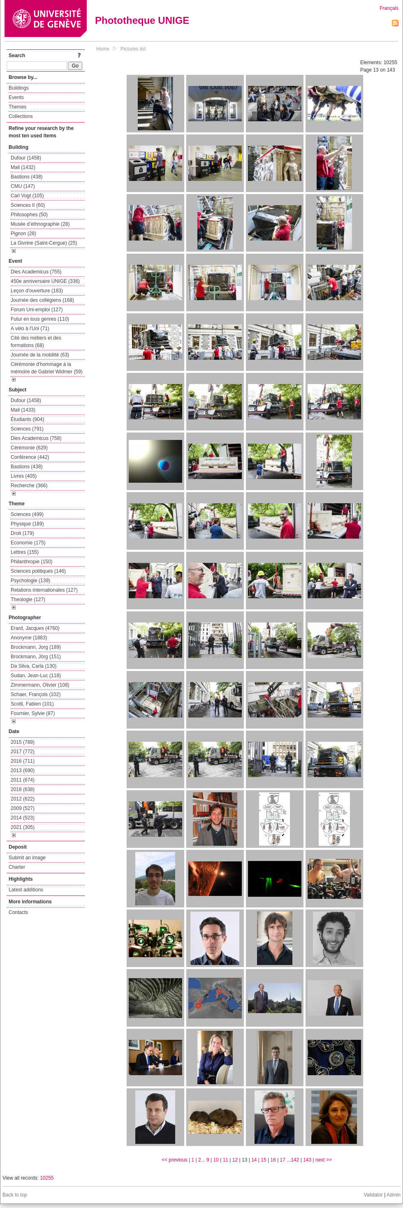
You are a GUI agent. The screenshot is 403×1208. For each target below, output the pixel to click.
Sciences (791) (27, 429)
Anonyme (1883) (29, 638)
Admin (394, 1195)
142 (295, 1160)
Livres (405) (24, 476)
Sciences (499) (27, 514)
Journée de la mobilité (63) (40, 355)
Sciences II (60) (28, 205)
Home (102, 49)
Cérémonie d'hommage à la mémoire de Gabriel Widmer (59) (47, 368)
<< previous (175, 1160)
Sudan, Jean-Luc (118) (36, 675)
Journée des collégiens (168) (42, 300)
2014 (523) (23, 818)
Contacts (18, 912)
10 (216, 1160)
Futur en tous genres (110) (40, 319)
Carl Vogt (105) (27, 196)
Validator (373, 1195)
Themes (17, 107)
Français (389, 8)
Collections (21, 116)
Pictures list (133, 49)
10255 (46, 1178)
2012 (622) (23, 799)
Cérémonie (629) (29, 448)
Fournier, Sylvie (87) (33, 713)
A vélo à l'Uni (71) (30, 328)
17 (282, 1160)
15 (263, 1160)
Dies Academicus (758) (36, 438)
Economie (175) (28, 543)
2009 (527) (23, 808)
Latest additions (26, 890)
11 (225, 1160)
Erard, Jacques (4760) (35, 628)
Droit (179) (22, 533)
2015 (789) (23, 742)
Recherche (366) (29, 485)
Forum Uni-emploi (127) (37, 309)
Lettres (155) (25, 552)
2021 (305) (23, 827)
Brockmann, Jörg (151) (36, 657)
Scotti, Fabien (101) (32, 704)
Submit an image (27, 858)
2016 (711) (23, 761)
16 (273, 1160)
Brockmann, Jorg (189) (36, 647)
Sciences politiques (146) (38, 571)
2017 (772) (23, 751)
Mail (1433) (23, 410)
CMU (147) (23, 186)
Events (16, 97)
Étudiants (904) (27, 419)
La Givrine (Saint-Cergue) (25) (44, 243)
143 (307, 1160)
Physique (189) (27, 524)
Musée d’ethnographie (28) (40, 224)
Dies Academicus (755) (36, 272)
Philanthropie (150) (31, 562)
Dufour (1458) (26, 158)
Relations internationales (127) (44, 590)
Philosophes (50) (29, 215)
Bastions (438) (26, 177)
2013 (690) (23, 770)
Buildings (19, 88)
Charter (17, 867)
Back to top (14, 1195)
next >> (323, 1160)
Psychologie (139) (30, 580)
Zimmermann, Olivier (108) (40, 685)
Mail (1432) (23, 167)
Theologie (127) (28, 599)
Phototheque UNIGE (142, 20)
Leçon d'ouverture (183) (37, 291)
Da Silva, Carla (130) (33, 666)
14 (254, 1160)
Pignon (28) (23, 233)
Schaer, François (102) (35, 694)
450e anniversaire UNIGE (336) (45, 281)
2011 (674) (23, 780)
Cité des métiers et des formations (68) (36, 341)
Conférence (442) (30, 457)
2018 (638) (23, 789)
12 (235, 1160)
